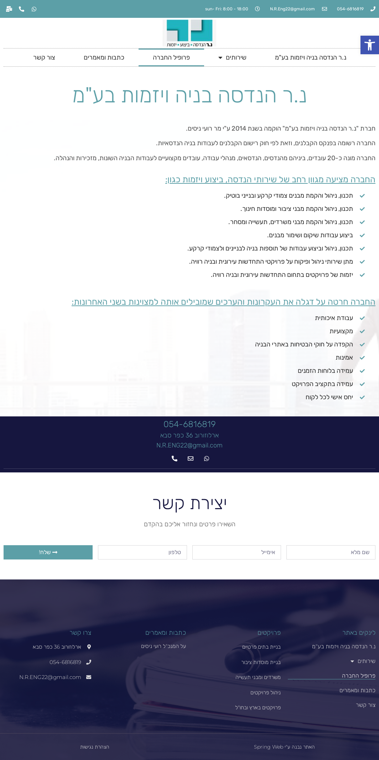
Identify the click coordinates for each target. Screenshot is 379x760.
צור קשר (44, 57)
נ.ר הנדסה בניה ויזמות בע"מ (310, 57)
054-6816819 (189, 424)
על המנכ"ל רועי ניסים (163, 646)
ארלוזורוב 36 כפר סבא (189, 435)
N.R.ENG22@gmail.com (189, 445)
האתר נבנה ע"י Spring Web (284, 747)
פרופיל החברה (171, 57)
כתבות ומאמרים (104, 57)
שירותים (232, 57)
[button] (369, 45)
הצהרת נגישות (94, 747)
